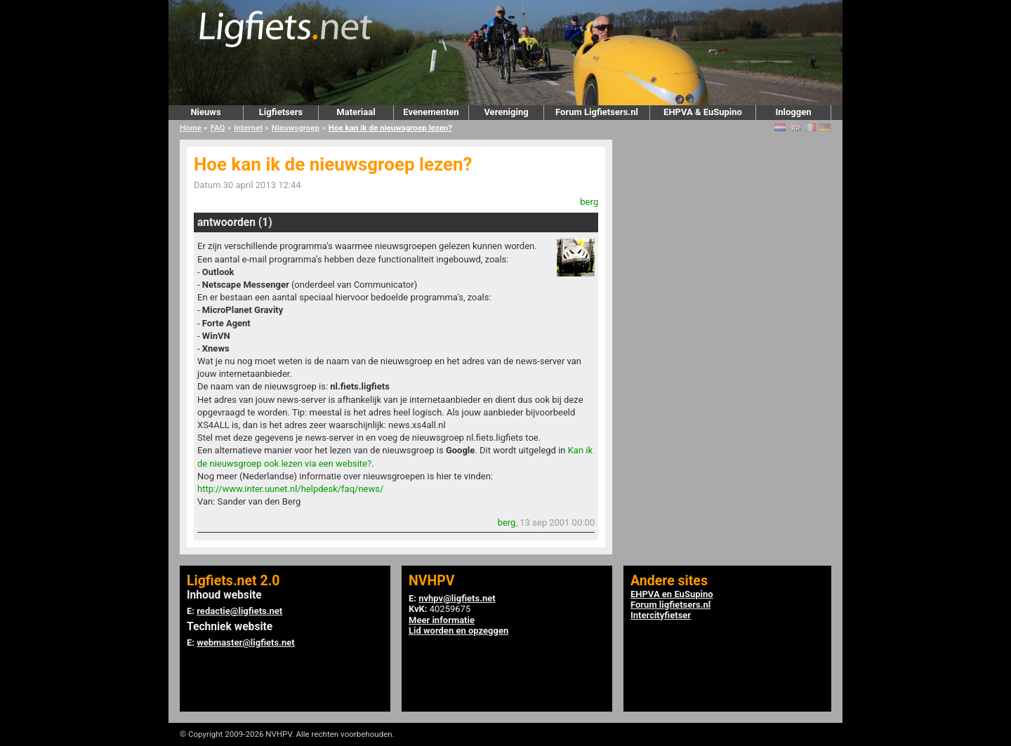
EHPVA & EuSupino (702, 112)
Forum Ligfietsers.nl (596, 112)
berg (589, 202)
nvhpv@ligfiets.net (456, 598)
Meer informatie (442, 620)
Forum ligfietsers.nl (670, 604)
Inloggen (793, 112)
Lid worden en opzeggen (458, 630)
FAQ (218, 128)
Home (190, 128)
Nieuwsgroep (295, 128)
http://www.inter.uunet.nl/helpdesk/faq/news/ (290, 489)
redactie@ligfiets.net (239, 611)
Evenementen (430, 112)
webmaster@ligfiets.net (245, 642)
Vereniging (506, 112)
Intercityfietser (660, 615)
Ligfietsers (281, 112)
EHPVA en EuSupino (671, 594)
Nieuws (205, 112)
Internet (248, 128)
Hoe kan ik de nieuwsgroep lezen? (390, 128)
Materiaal (355, 112)
